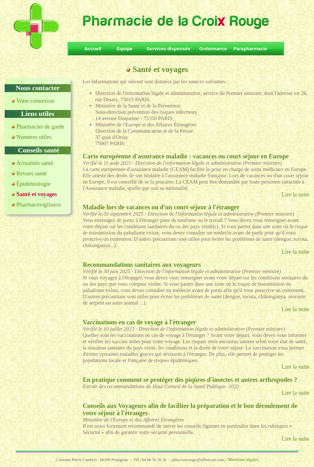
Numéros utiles (33, 137)
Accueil (95, 48)
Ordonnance (213, 48)
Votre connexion (35, 101)
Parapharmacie (250, 48)
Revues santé (31, 173)
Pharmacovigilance (38, 204)
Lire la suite (295, 194)
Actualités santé (34, 163)
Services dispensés (168, 48)
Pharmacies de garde (40, 127)
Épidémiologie (33, 184)
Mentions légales (243, 459)
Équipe (126, 48)
